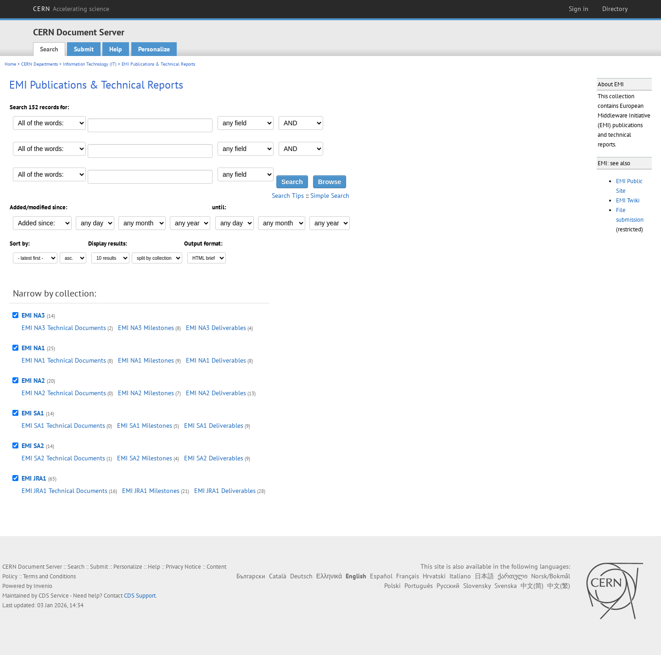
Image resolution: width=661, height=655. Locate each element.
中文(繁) (558, 586)
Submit (84, 49)
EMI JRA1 (34, 478)
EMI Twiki (627, 200)
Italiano (460, 576)
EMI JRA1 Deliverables (225, 491)
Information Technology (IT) (90, 64)
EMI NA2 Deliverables (216, 393)
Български (250, 576)
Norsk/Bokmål (550, 576)
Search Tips (288, 195)
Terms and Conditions (49, 576)
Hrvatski (434, 576)
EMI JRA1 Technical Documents (64, 491)
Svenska (505, 586)
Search (49, 49)
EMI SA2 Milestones (144, 458)
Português (418, 586)
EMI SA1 (33, 413)
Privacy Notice (183, 567)
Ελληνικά (329, 576)
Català (277, 576)
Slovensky (477, 586)
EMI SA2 (33, 446)
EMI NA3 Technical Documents (64, 328)
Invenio (43, 586)
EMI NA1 (33, 348)
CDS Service (54, 595)
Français (407, 576)
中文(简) (532, 586)
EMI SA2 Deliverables (213, 458)
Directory (615, 9)
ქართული (512, 576)
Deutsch (301, 576)
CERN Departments (39, 64)
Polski (392, 586)
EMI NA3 (33, 315)
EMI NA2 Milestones (146, 393)
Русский (448, 586)
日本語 (484, 576)
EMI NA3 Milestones (146, 328)
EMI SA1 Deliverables (213, 425)
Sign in (578, 9)
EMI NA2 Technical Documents (64, 393)
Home (10, 64)
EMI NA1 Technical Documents (64, 360)
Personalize (154, 49)
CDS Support (140, 595)
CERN (71, 9)
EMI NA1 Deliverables (216, 360)
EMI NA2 (33, 380)
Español (381, 576)
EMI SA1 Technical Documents (63, 425)
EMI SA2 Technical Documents (63, 458)
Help (115, 49)
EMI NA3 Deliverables (216, 328)
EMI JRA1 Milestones (150, 491)
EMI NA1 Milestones (146, 360)
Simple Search (329, 195)
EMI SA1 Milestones (144, 425)
